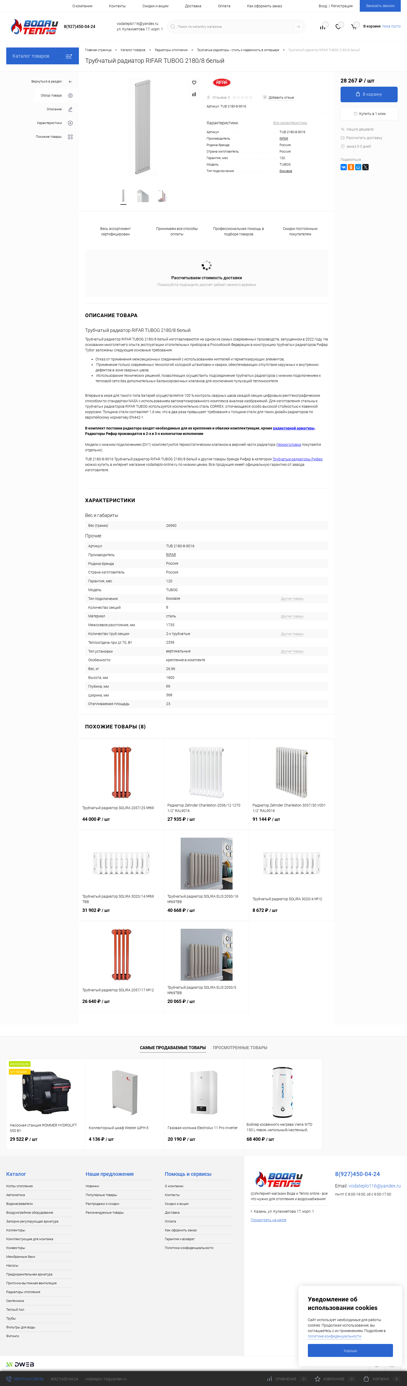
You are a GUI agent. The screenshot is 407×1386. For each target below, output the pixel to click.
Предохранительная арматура (29, 1274)
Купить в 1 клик (369, 114)
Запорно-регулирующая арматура (32, 1221)
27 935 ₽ (206, 822)
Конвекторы (15, 1248)
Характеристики (55, 123)
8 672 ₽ (292, 913)
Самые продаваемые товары (173, 1047)
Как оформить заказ (264, 6)
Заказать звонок (380, 6)
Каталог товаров (42, 55)
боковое (286, 171)
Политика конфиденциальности (189, 1248)
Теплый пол (15, 1310)
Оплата (224, 6)
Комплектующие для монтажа (29, 1239)
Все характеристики (290, 123)
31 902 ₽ (121, 913)
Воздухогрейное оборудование (29, 1212)
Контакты (117, 6)
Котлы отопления (19, 1186)
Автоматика (15, 1195)
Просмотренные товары (240, 1047)
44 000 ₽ (121, 822)
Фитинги (12, 1336)
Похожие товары (54, 136)
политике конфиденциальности (334, 1336)
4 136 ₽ (101, 1139)
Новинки (92, 1186)
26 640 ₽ (121, 1005)
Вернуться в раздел (52, 81)
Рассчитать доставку (361, 138)
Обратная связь (25, 1379)
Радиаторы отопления (23, 1292)
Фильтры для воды (20, 1327)
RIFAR (284, 138)
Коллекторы (15, 1230)
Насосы (12, 1265)
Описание (60, 109)
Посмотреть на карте (268, 1220)
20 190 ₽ (181, 1139)
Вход (323, 6)
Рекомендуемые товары (105, 1212)
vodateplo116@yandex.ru (375, 1186)
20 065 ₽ (206, 1005)
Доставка (193, 6)
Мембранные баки (20, 1257)
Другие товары (292, 598)
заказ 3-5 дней (356, 146)
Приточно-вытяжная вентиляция (31, 1283)
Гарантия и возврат (180, 1239)
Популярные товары (101, 1195)
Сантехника (15, 1301)
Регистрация (342, 6)
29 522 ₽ (23, 1139)
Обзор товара (57, 95)
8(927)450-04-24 (64, 1379)
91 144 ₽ (292, 822)
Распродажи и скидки (102, 1204)
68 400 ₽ (260, 1139)
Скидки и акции (155, 6)
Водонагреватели (19, 1204)
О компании (82, 6)
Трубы (11, 1318)
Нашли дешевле (357, 129)
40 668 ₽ (206, 913)
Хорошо (350, 1351)
